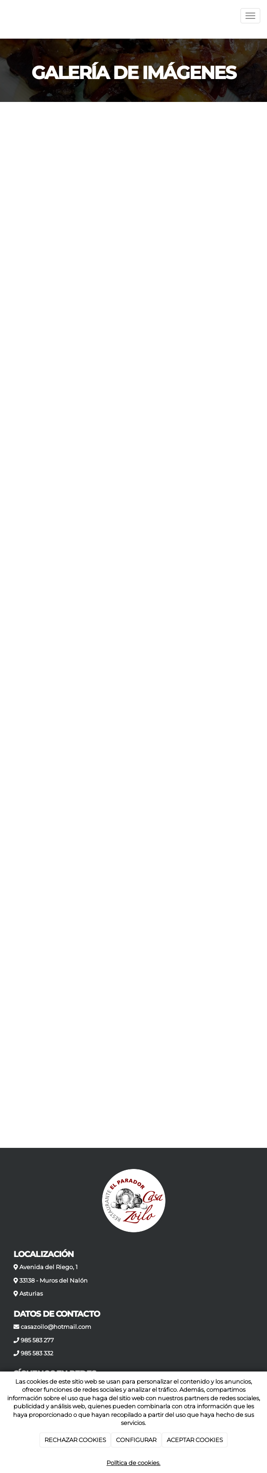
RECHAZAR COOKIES (75, 1439)
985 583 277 (37, 1340)
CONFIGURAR (136, 1439)
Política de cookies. (133, 1462)
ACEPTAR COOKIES (195, 1439)
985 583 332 (37, 1353)
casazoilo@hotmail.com (56, 1326)
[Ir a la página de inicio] (4, 15)
